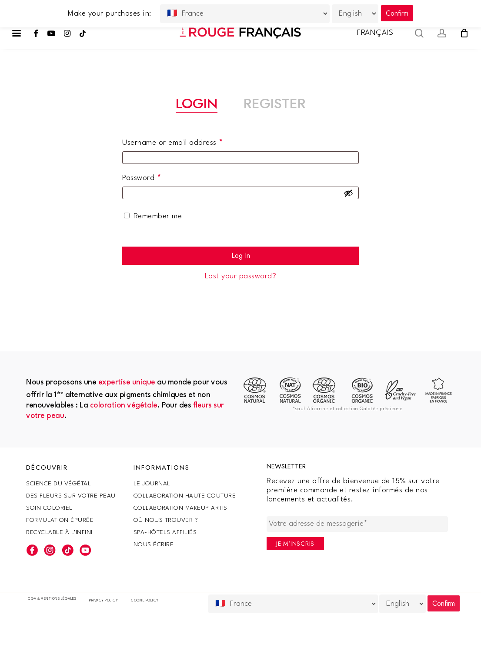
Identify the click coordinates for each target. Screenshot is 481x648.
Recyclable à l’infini (59, 532)
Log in (240, 256)
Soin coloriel (49, 508)
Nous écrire (154, 544)
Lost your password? (241, 276)
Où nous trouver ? (166, 520)
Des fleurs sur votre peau (71, 496)
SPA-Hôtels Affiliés (165, 532)
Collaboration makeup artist (182, 508)
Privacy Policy (103, 600)
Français (375, 33)
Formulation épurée (60, 520)
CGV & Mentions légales (52, 599)
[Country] (293, 604)
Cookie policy (145, 600)
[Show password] (348, 193)
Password (157, 176)
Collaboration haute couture (185, 496)
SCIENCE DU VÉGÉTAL (58, 484)
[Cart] (464, 33)
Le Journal (152, 484)
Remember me (158, 216)
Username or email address (188, 141)
